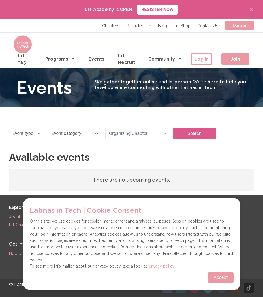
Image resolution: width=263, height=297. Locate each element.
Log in (201, 59)
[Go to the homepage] (23, 44)
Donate (239, 25)
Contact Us (207, 25)
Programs (60, 59)
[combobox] (138, 133)
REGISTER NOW (157, 9)
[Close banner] (251, 10)
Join (235, 59)
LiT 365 (22, 59)
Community (165, 59)
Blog (162, 25)
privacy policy (162, 266)
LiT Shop (182, 25)
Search (194, 133)
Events (96, 59)
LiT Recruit (126, 59)
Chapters (110, 25)
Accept (221, 277)
